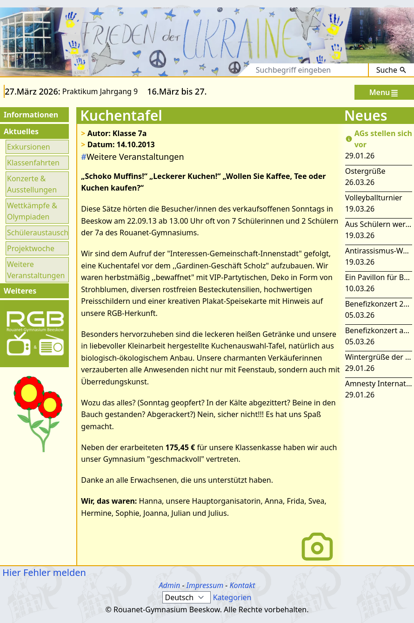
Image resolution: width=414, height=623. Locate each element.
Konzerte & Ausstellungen (32, 184)
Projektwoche (30, 248)
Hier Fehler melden (43, 572)
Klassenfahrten (33, 162)
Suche (391, 70)
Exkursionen (28, 147)
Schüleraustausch (37, 232)
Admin (169, 585)
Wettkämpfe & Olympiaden (32, 211)
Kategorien (232, 597)
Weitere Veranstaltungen (36, 270)
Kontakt (242, 585)
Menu (384, 92)
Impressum (205, 585)
